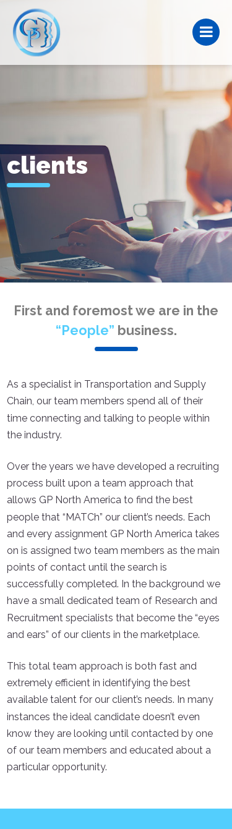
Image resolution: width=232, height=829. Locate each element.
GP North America (36, 32)
